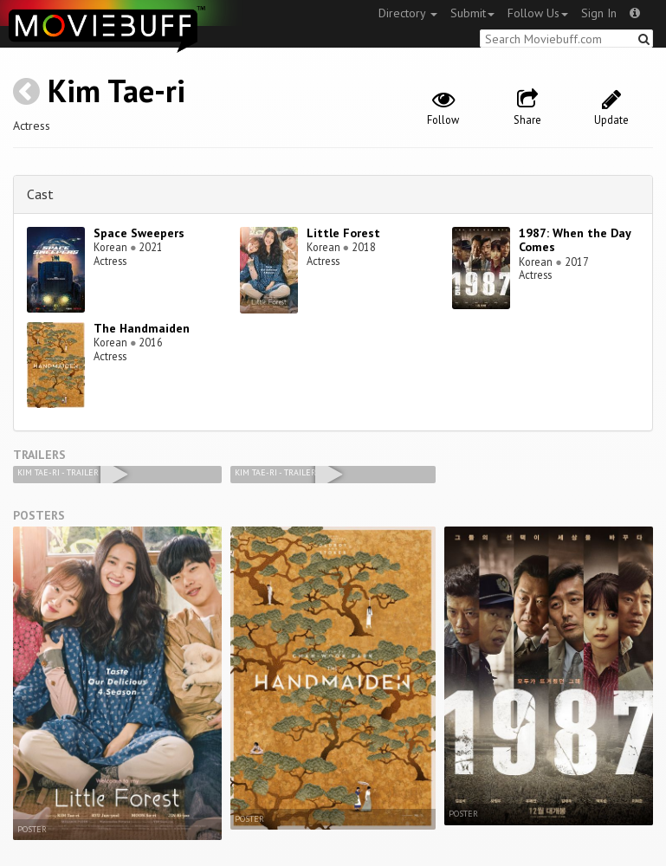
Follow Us (538, 13)
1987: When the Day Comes (574, 240)
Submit (472, 13)
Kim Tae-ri (116, 90)
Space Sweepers (139, 233)
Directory (407, 13)
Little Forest (343, 233)
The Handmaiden (142, 328)
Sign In (599, 13)
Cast (40, 194)
